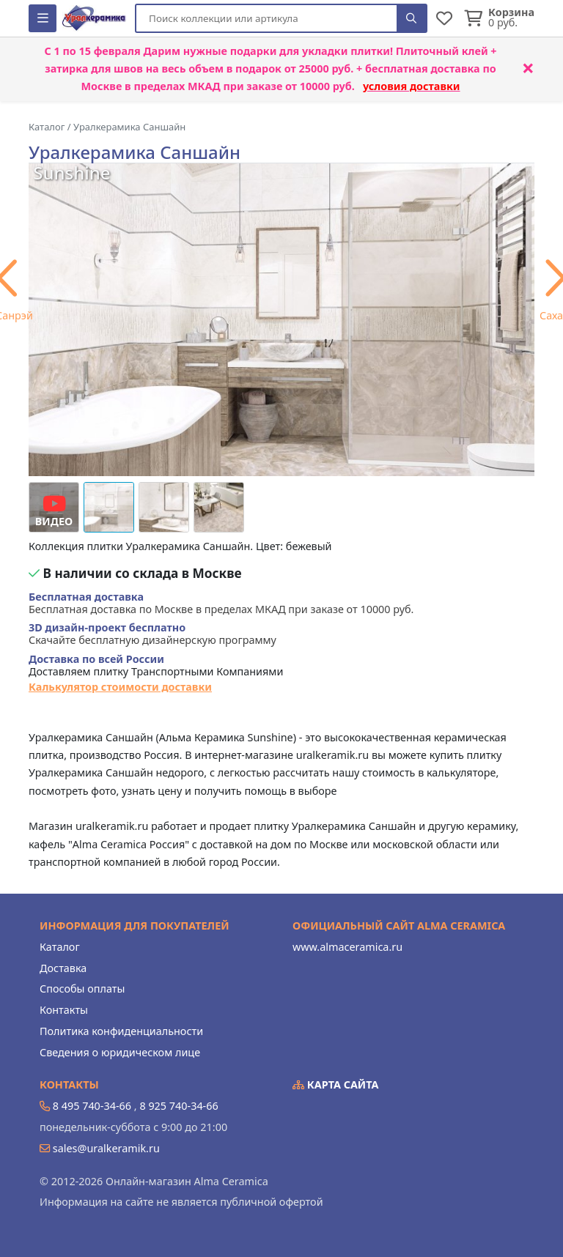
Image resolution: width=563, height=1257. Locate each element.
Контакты (64, 1010)
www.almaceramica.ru (347, 947)
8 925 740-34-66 (178, 1106)
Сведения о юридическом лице (120, 1052)
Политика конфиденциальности (121, 1031)
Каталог (60, 947)
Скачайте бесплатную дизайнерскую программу (152, 634)
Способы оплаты (82, 988)
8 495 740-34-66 (92, 1106)
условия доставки (411, 86)
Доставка (63, 968)
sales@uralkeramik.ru (106, 1148)
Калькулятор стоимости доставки (120, 687)
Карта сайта (335, 1084)
